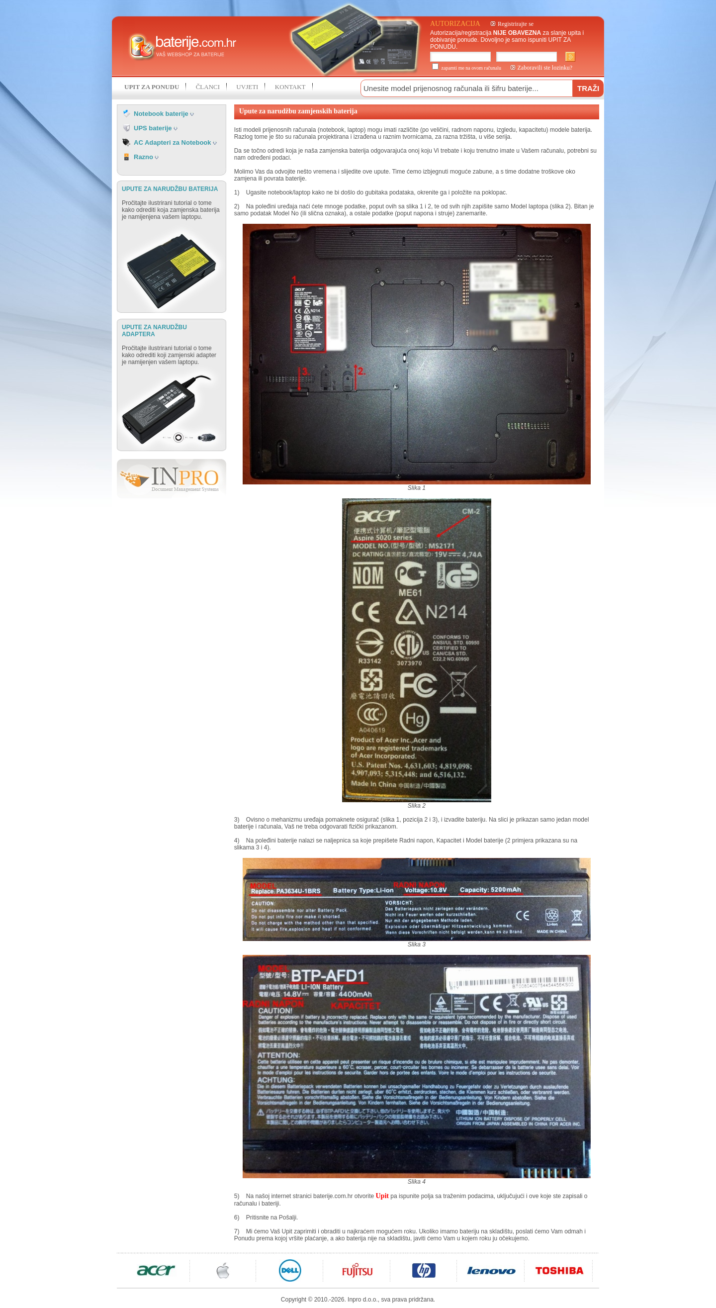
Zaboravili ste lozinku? (545, 67)
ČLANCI (208, 87)
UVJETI (247, 87)
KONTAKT (290, 87)
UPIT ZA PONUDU (151, 87)
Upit (382, 1196)
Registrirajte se (516, 23)
